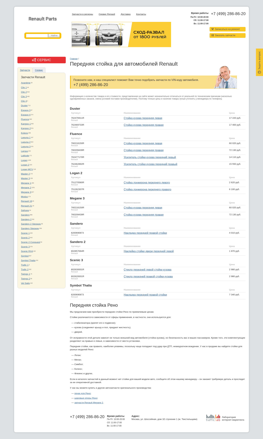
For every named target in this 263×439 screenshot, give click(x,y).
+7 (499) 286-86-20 (228, 14)
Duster (24, 105)
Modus (24, 196)
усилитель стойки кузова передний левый (150, 157)
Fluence (25, 119)
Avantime (25, 83)
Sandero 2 (26, 219)
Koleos (24, 133)
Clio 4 (24, 101)
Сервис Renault (107, 14)
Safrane (25, 210)
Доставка (125, 14)
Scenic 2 (25, 237)
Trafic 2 (25, 269)
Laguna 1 (26, 137)
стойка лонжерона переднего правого (147, 189)
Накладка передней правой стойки (145, 233)
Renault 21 (26, 206)
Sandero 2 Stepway (31, 224)
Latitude (25, 155)
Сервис (39, 70)
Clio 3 (24, 96)
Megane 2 (26, 187)
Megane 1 (26, 183)
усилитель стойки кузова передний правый (150, 164)
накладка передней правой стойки (145, 294)
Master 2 (25, 174)
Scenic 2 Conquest (30, 242)
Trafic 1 (25, 265)
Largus (24, 151)
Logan (24, 160)
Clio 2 (24, 92)
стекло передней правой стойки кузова (148, 276)
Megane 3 (26, 192)
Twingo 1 (25, 274)
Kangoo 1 (26, 124)
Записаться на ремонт (225, 29)
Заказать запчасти (223, 35)
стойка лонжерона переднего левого (147, 182)
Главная (74, 59)
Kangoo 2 (26, 128)
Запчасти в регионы (82, 14)
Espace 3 (26, 110)
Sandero (25, 215)
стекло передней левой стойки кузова (147, 269)
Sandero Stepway (30, 228)
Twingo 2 (25, 278)
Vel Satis (25, 283)
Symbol (25, 256)
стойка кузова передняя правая (144, 125)
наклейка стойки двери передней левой (149, 251)
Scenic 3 (25, 246)
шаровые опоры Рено (85, 398)
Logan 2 (25, 165)
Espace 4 (26, 115)
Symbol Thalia (28, 260)
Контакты (141, 14)
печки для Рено (82, 393)
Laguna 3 (26, 146)
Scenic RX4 (27, 251)
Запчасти (25, 70)
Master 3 (25, 178)
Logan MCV (27, 169)
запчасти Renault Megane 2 (88, 402)
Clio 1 (24, 87)
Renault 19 (26, 201)
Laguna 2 (26, 142)
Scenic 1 (25, 233)
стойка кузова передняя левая (143, 118)
